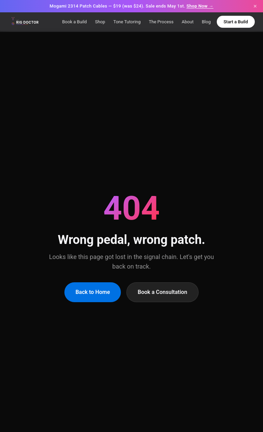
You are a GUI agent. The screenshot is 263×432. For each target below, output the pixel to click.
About (188, 21)
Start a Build (236, 21)
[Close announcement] (255, 6)
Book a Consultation (162, 292)
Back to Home (92, 292)
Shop (100, 21)
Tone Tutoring (127, 21)
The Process (161, 21)
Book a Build (74, 21)
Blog (206, 21)
